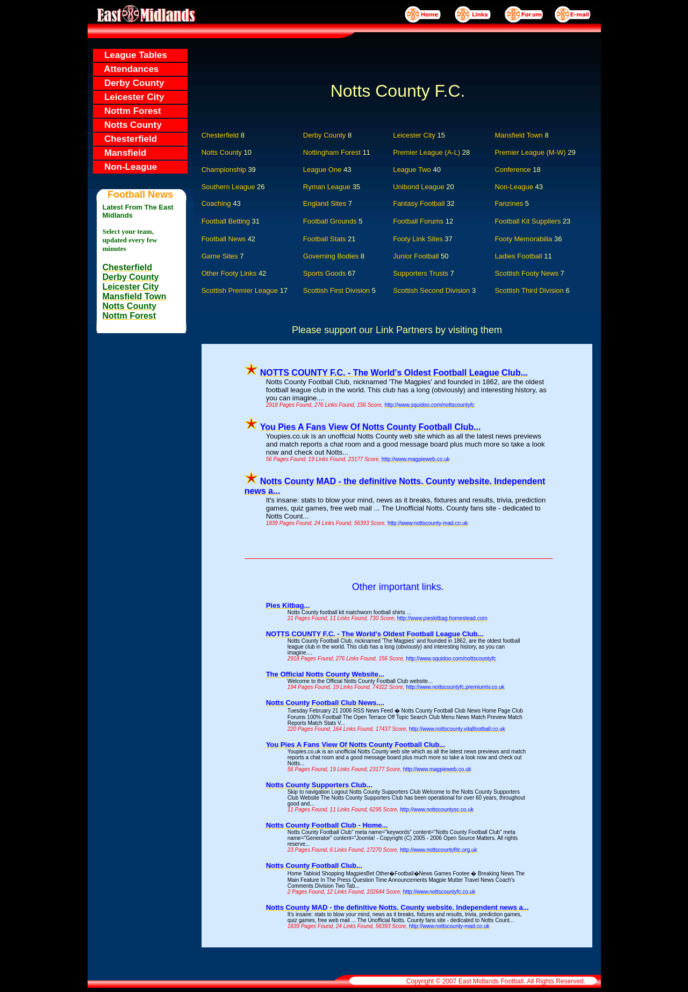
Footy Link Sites (418, 239)
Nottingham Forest (332, 152)
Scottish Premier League (241, 290)
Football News (224, 239)
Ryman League (326, 187)
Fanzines (508, 203)
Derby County (129, 83)
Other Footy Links (232, 273)
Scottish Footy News (527, 273)
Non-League (125, 167)
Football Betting (226, 221)
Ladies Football (518, 256)
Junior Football (419, 256)
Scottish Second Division (432, 290)
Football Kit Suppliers (527, 221)
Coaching (216, 203)
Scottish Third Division (531, 290)
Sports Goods (325, 273)
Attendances (126, 69)
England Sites (324, 203)
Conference (512, 170)
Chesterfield (125, 139)
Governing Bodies (333, 256)
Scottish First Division (337, 290)
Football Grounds (330, 221)
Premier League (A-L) (426, 152)
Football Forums (418, 221)
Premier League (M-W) (529, 152)
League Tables (130, 55)
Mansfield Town (518, 135)
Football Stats (324, 239)
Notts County (128, 125)
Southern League (228, 187)
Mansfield (120, 153)
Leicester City (129, 97)
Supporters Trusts (423, 273)
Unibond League (418, 187)
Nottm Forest (127, 111)
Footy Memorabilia (523, 239)
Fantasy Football (419, 203)
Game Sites (220, 256)
